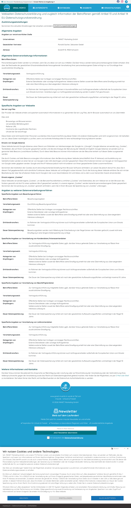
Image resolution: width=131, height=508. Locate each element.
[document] (65, 472)
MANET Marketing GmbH (69, 402)
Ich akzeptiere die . (65, 437)
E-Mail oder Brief (122, 375)
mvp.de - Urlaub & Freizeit (65, 399)
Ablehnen (23, 498)
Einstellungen (65, 498)
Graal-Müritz (44, 2)
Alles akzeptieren (107, 498)
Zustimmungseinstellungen (65, 26)
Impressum (7, 506)
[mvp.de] (126, 2)
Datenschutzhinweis (19, 506)
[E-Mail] (65, 429)
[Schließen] (127, 448)
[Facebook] (118, 2)
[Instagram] (122, 2)
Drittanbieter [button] (32, 506)
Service (127, 7)
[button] (20, 7)
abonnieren (65, 432)
